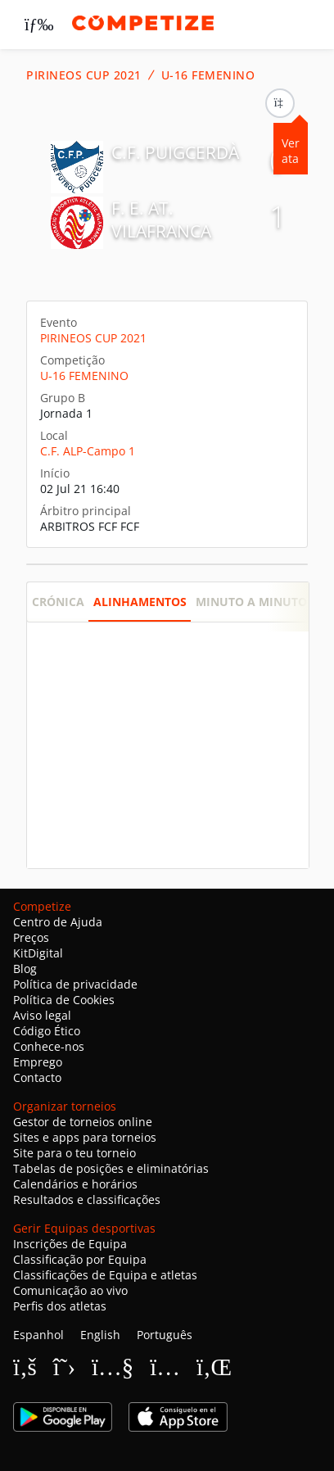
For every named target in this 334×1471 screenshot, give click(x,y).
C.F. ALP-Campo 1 (87, 451)
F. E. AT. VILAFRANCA (161, 219)
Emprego (37, 1062)
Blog (25, 968)
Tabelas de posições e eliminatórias (111, 1168)
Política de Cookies (64, 999)
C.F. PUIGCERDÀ (175, 152)
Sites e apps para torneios (84, 1137)
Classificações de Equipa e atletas (105, 1275)
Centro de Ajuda (57, 922)
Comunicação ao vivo (70, 1290)
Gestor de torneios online (82, 1121)
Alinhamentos (140, 601)
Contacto (37, 1077)
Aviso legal (42, 1015)
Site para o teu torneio (74, 1153)
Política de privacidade (75, 984)
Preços (31, 937)
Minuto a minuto (251, 601)
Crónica (58, 601)
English (100, 1334)
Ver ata (291, 150)
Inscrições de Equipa (70, 1243)
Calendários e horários (75, 1184)
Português (164, 1334)
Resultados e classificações (86, 1199)
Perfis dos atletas (59, 1306)
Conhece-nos (48, 1046)
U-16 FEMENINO (208, 75)
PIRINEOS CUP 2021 (84, 75)
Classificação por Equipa (80, 1259)
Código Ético (46, 1031)
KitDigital (38, 953)
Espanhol (38, 1334)
